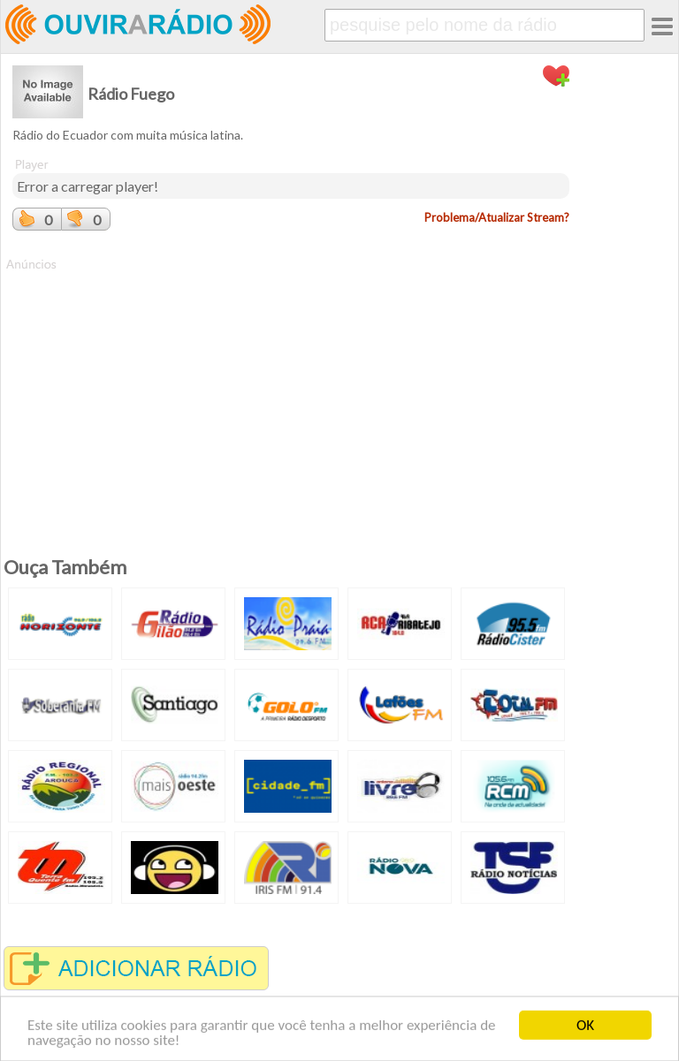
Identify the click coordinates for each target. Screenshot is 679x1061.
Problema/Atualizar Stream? (496, 217)
